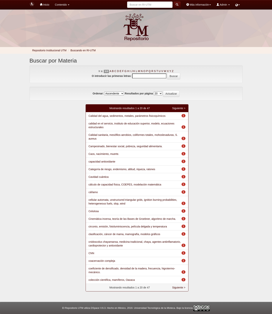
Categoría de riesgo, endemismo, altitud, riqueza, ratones (122, 169)
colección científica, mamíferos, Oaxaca (112, 279)
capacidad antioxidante (102, 161)
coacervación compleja (102, 260)
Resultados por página (139, 93)
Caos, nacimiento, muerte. (104, 153)
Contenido (62, 4)
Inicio (44, 4)
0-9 (106, 71)
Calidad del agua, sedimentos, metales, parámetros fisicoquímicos (127, 115)
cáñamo (93, 192)
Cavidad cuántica (99, 176)
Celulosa (94, 211)
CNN (91, 253)
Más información (198, 4)
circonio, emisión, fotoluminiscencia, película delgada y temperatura (128, 226)
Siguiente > (178, 108)
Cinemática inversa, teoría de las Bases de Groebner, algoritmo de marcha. (132, 218)
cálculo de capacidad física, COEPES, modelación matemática (125, 184)
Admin (223, 4)
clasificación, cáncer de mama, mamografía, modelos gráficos (124, 234)
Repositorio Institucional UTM (49, 50)
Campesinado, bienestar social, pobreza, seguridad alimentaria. (125, 146)
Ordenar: (98, 93)
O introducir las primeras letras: (111, 75)
